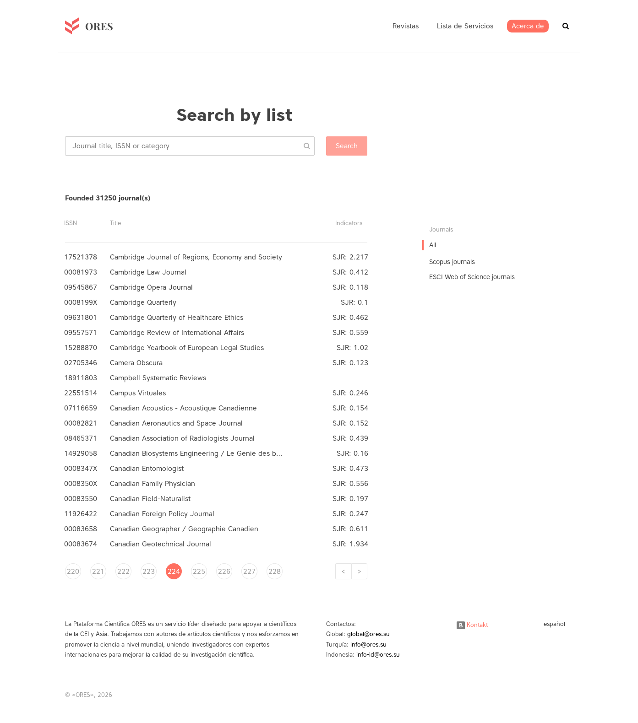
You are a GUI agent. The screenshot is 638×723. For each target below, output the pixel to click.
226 (224, 571)
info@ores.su (368, 644)
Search (347, 146)
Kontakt (472, 624)
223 (148, 571)
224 (174, 571)
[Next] (359, 571)
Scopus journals (452, 262)
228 (274, 571)
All (432, 245)
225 (199, 571)
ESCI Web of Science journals (472, 277)
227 (249, 571)
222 (123, 571)
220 (73, 571)
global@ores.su (368, 634)
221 (98, 571)
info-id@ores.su (378, 654)
